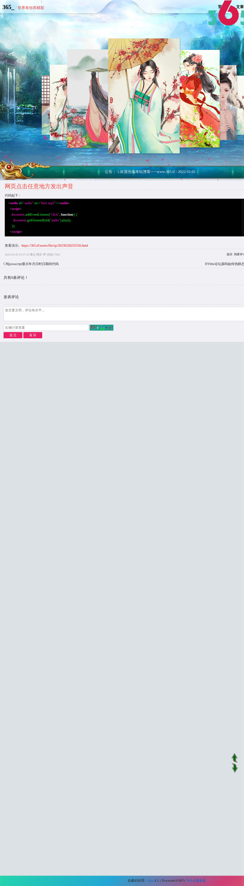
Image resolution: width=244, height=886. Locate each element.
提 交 (13, 335)
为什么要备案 (196, 880)
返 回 (32, 335)
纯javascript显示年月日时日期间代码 (32, 264)
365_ (8, 7)
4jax (150, 880)
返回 (229, 254)
